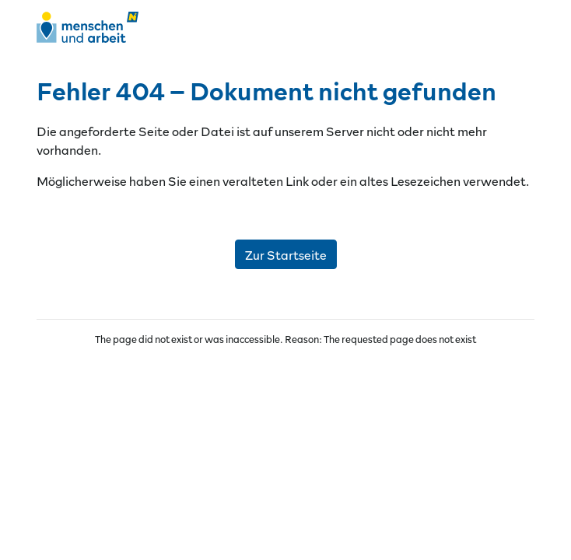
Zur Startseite (286, 254)
